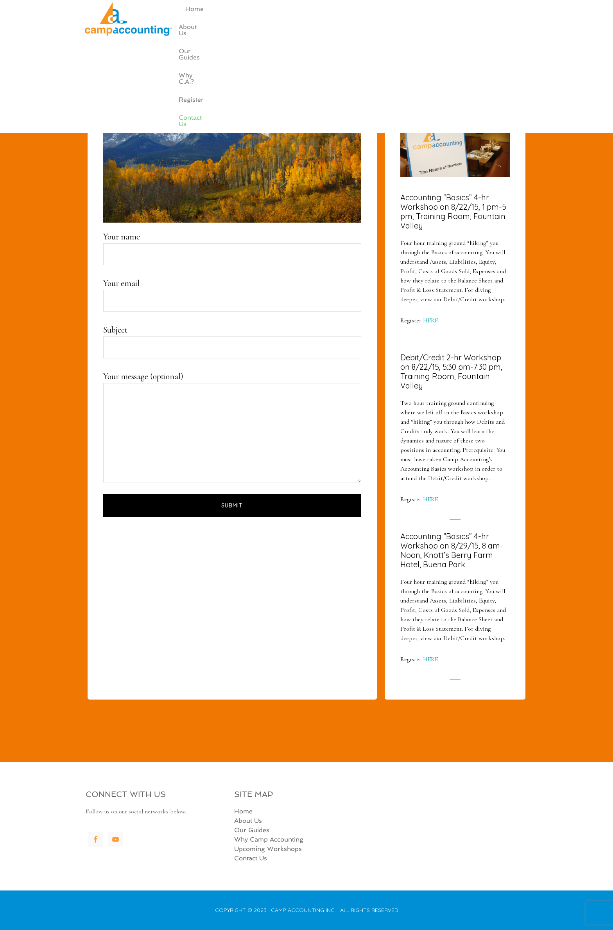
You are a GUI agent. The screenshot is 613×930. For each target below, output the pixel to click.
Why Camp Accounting (268, 839)
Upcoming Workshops (268, 849)
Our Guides (382, 32)
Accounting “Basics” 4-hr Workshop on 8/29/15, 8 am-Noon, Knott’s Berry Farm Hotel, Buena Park (451, 550)
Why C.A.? (426, 32)
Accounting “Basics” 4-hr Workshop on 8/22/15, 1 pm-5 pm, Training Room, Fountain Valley (453, 211)
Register (466, 32)
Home (304, 32)
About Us (339, 32)
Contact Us (507, 32)
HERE (430, 320)
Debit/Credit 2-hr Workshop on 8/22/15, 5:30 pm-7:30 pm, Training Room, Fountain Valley (451, 371)
